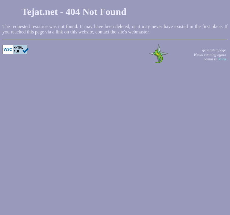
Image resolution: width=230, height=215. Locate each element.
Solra (221, 59)
